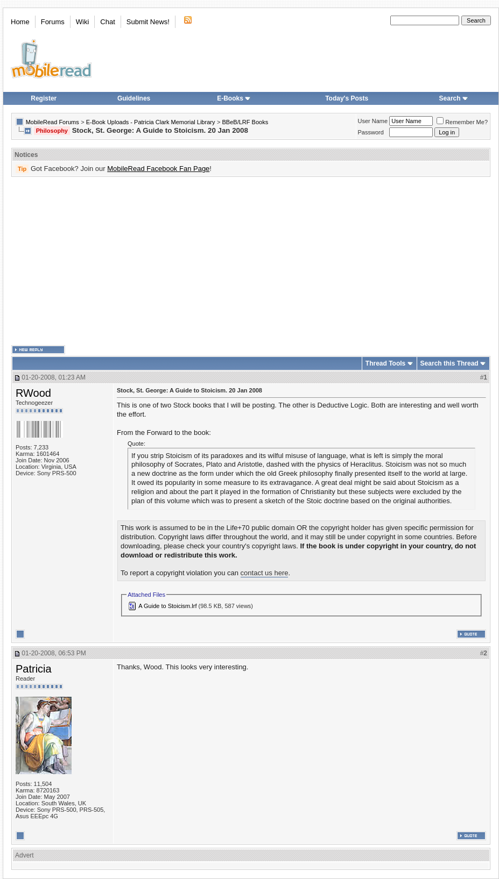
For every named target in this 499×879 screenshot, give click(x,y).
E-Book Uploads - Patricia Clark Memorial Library (150, 122)
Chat (107, 22)
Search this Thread (449, 363)
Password (371, 132)
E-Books (234, 98)
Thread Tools (385, 363)
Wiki (82, 22)
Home (20, 22)
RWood (33, 393)
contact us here (265, 573)
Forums (53, 22)
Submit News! (148, 22)
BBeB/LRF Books (245, 122)
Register (44, 98)
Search (453, 98)
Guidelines (133, 98)
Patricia (34, 669)
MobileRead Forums (52, 122)
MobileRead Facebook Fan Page (158, 169)
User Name (373, 121)
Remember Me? (462, 122)
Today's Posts (346, 98)
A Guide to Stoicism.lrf (167, 606)
